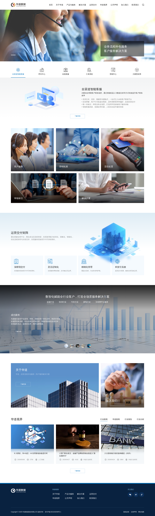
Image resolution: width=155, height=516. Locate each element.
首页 (51, 5)
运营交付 (93, 5)
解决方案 (82, 5)
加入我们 (124, 5)
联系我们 (135, 5)
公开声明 (114, 5)
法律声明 (134, 512)
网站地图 (141, 512)
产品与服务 (71, 5)
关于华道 (59, 5)
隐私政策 (126, 512)
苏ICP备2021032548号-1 (53, 512)
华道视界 (103, 5)
